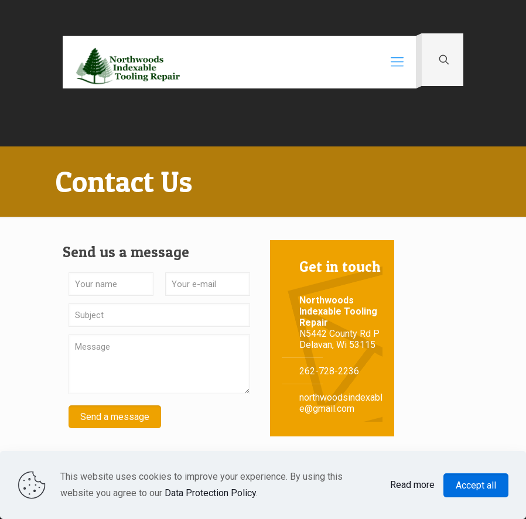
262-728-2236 (329, 371)
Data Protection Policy (210, 492)
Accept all (476, 485)
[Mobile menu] (397, 62)
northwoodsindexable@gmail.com (340, 403)
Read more (412, 484)
